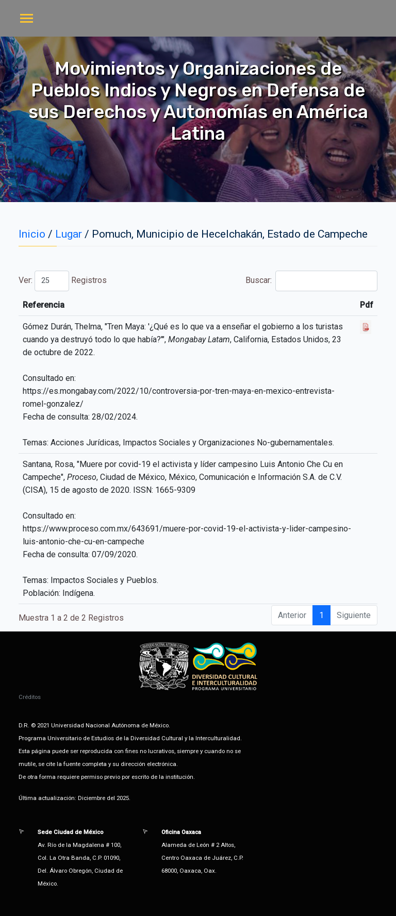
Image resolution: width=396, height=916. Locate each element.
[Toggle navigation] (26, 19)
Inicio (32, 234)
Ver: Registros (63, 281)
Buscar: (311, 281)
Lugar (68, 234)
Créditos (30, 697)
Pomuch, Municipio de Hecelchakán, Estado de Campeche (230, 234)
